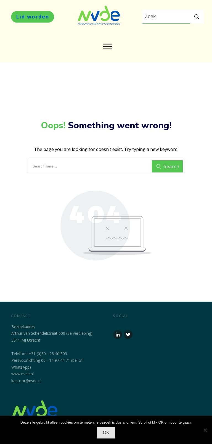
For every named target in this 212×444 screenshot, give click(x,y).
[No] (205, 430)
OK (106, 432)
